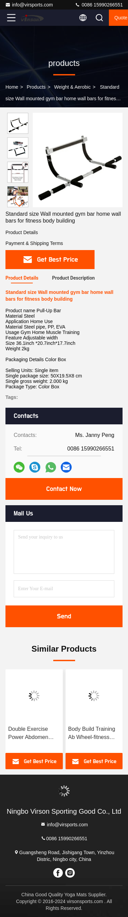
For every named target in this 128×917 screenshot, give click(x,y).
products (36, 87)
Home (11, 87)
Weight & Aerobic (72, 87)
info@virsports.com (29, 4)
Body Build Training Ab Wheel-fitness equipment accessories (91, 733)
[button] (19, 204)
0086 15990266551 (99, 4)
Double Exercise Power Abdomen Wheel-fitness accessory (28, 733)
